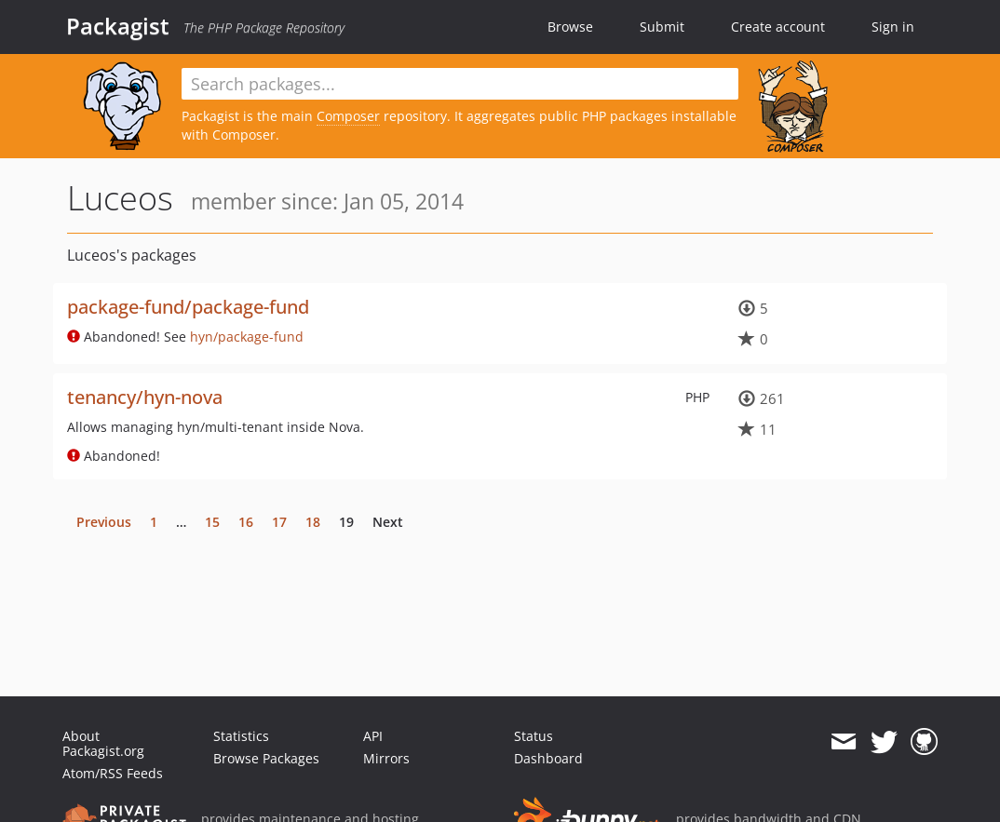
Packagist (117, 26)
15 (212, 522)
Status (533, 736)
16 (245, 522)
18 (312, 522)
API (373, 736)
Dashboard (548, 758)
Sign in (893, 26)
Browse (570, 26)
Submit (662, 26)
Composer (348, 116)
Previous (103, 522)
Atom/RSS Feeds (112, 773)
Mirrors (386, 758)
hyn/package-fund (247, 336)
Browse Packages (266, 758)
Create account (778, 26)
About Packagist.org (103, 743)
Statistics (241, 736)
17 (279, 522)
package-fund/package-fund (188, 306)
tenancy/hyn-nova (145, 397)
